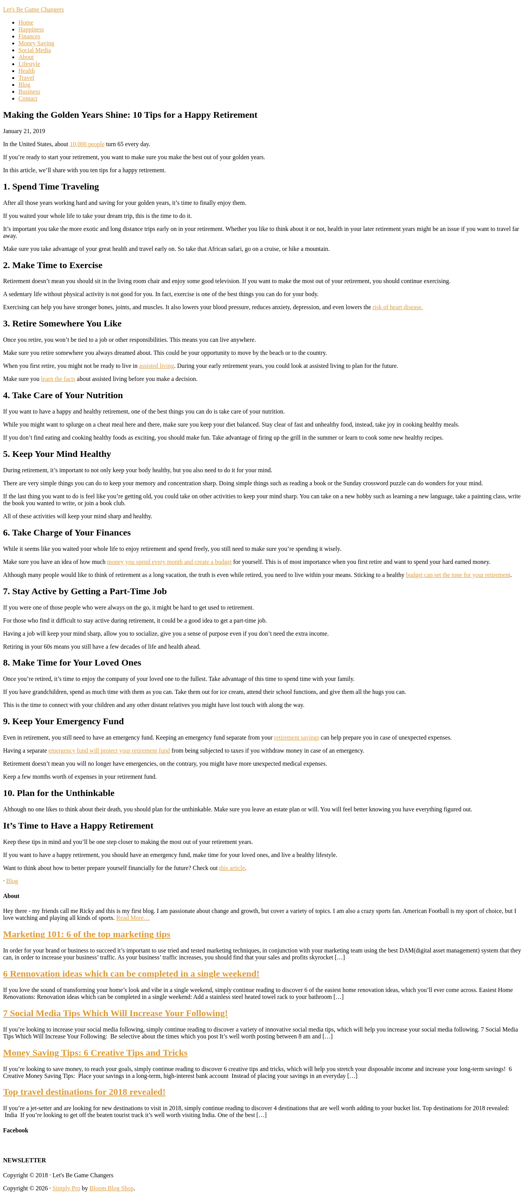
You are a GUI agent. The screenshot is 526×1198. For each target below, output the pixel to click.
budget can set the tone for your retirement (458, 575)
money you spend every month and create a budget (169, 562)
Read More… (133, 918)
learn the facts (58, 379)
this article (232, 868)
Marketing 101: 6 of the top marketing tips (86, 934)
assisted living (156, 366)
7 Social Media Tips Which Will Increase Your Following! (115, 1013)
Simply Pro (66, 1188)
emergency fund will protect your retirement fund (109, 750)
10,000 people (87, 144)
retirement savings (297, 737)
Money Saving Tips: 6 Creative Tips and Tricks (95, 1053)
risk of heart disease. (397, 307)
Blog (12, 881)
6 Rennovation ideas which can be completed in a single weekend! (131, 974)
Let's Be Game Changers (33, 9)
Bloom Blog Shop (112, 1188)
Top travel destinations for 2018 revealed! (84, 1092)
